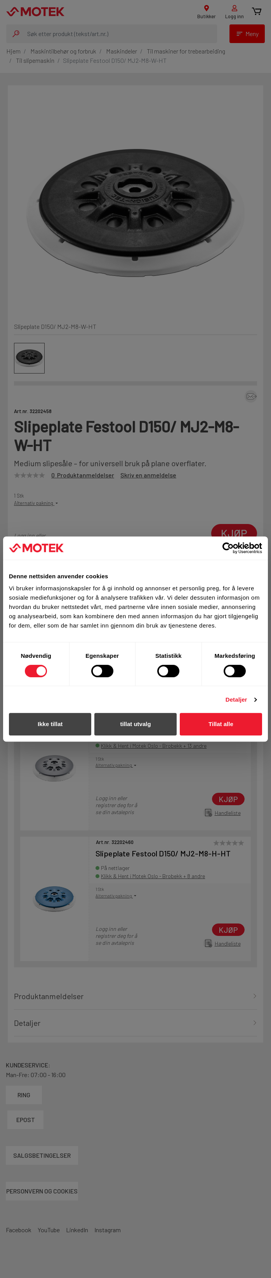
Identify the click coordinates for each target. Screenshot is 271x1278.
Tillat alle (220, 724)
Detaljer (236, 699)
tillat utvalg (135, 724)
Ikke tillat (50, 724)
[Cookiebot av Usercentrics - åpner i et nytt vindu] (228, 548)
